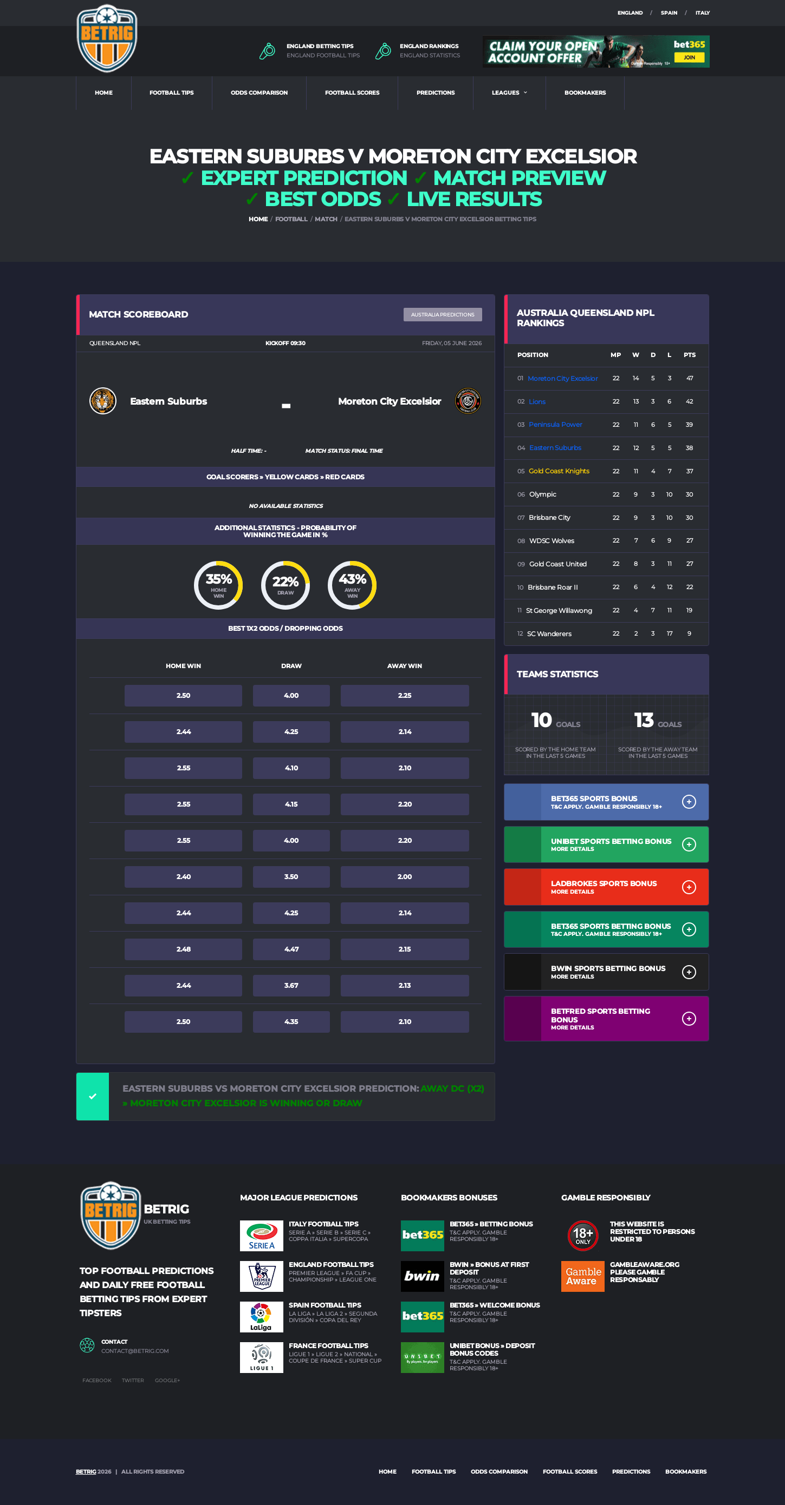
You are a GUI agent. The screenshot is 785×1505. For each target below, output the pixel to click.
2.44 (184, 732)
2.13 (405, 985)
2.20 (405, 804)
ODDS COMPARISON (259, 92)
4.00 (291, 695)
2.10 (405, 768)
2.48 (184, 949)
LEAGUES (505, 92)
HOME (104, 92)
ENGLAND (630, 13)
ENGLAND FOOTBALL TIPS (323, 55)
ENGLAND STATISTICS (430, 55)
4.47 (291, 949)
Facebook (96, 1380)
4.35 (291, 1022)
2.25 (404, 695)
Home (388, 1471)
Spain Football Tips (325, 1305)
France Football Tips (328, 1346)
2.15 (405, 949)
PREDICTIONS (436, 92)
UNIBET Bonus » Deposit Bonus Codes (492, 1349)
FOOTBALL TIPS (171, 92)
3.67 (291, 985)
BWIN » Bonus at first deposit (489, 1268)
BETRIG (86, 1471)
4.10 (291, 768)
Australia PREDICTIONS (443, 315)
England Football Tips (331, 1264)
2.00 (405, 877)
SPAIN (669, 13)
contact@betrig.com (135, 1351)
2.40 (184, 877)
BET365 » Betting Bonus (491, 1224)
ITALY (703, 13)
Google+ (167, 1380)
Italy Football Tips (323, 1224)
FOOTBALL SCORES (352, 92)
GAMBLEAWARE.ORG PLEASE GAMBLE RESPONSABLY (644, 1272)
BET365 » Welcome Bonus (495, 1305)
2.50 (183, 695)
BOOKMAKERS (585, 92)
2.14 (405, 732)
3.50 (291, 877)
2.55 (183, 768)
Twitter (133, 1380)
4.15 (291, 804)
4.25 (291, 732)
